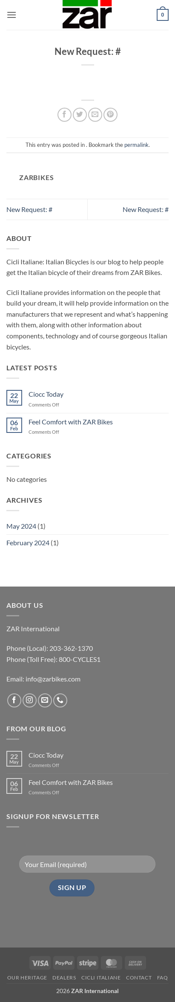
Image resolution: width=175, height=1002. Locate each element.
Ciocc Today (46, 394)
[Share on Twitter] (80, 115)
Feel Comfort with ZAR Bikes (71, 422)
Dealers (64, 977)
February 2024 (27, 542)
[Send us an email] (45, 700)
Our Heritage (27, 977)
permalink (136, 144)
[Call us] (60, 700)
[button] (11, 14)
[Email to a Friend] (95, 115)
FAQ (162, 977)
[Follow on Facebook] (14, 700)
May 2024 (21, 526)
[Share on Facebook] (64, 115)
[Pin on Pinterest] (110, 115)
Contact (139, 977)
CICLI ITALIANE (101, 977)
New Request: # (29, 209)
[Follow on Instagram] (30, 700)
